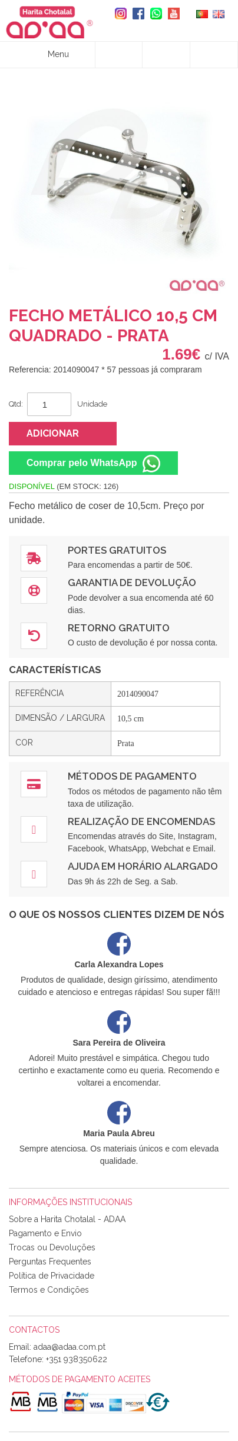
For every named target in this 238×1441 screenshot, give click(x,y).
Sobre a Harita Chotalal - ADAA (67, 1219)
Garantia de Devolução (132, 582)
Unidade (92, 404)
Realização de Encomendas (141, 821)
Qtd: (16, 404)
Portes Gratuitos (117, 550)
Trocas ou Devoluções (52, 1247)
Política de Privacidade (51, 1275)
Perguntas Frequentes (50, 1261)
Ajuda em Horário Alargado (143, 866)
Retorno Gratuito (119, 628)
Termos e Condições (49, 1289)
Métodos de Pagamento (132, 776)
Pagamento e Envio (45, 1233)
